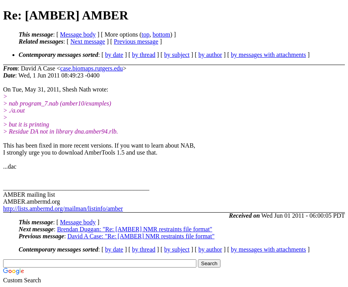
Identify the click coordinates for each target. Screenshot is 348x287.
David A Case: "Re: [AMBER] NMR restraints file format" (140, 236)
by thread (144, 54)
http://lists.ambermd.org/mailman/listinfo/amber (63, 208)
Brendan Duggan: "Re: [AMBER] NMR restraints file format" (134, 229)
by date (114, 54)
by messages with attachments (268, 54)
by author (210, 54)
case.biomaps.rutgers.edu (91, 68)
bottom (161, 34)
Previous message (136, 41)
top (145, 34)
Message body (78, 34)
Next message (87, 41)
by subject (176, 54)
